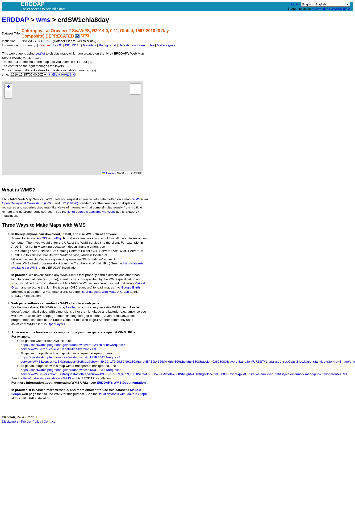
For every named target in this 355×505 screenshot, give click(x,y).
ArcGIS (42, 238)
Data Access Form (132, 45)
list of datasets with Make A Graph (105, 291)
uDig (57, 238)
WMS (136, 199)
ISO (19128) (69, 203)
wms (43, 19)
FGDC (58, 45)
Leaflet (40, 53)
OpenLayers (56, 324)
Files (150, 45)
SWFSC (336, 8)
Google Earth (130, 287)
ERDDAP (15, 19)
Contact (49, 421)
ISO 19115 (72, 45)
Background (107, 45)
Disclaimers (10, 421)
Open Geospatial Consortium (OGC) (28, 203)
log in (295, 4)
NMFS (326, 8)
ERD (346, 8)
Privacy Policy (31, 421)
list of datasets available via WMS (91, 211)
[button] (8, 87)
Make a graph (166, 45)
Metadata (89, 45)
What (8, 189)
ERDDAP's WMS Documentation (121, 382)
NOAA (316, 8)
